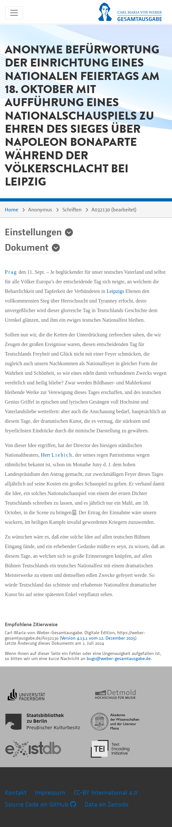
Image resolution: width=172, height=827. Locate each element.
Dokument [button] (27, 247)
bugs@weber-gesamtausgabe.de (119, 658)
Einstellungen (33, 231)
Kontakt (16, 792)
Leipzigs (115, 291)
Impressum (50, 792)
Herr (57, 455)
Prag (11, 272)
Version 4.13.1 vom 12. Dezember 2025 (98, 638)
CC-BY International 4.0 (105, 792)
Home (11, 209)
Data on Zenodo (106, 804)
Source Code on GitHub (40, 804)
